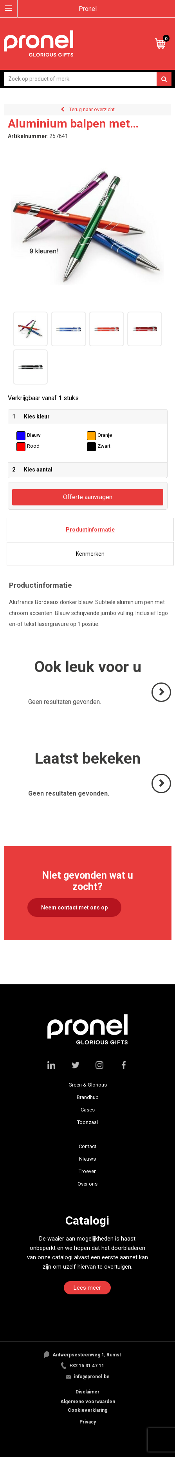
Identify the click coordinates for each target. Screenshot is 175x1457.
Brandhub (88, 1097)
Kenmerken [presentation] (90, 554)
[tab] (90, 529)
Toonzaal (87, 1122)
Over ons (87, 1184)
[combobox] (87, 79)
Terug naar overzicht (92, 109)
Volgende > (162, 701)
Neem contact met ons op (74, 907)
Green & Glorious (88, 1085)
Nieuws (87, 1159)
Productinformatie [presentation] (90, 529)
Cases (88, 1110)
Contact (87, 1146)
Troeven (88, 1171)
